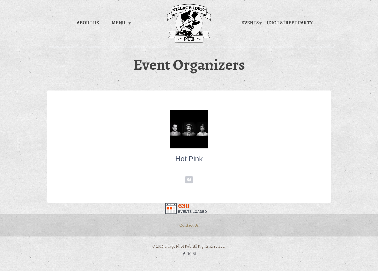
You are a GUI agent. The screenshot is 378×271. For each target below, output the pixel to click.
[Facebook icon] (184, 253)
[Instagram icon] (194, 253)
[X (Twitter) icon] (189, 253)
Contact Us (189, 225)
